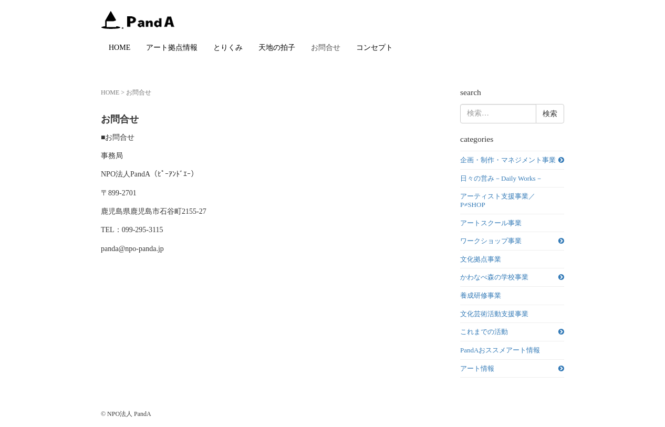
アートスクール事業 (491, 223)
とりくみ (228, 47)
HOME (119, 47)
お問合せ (325, 47)
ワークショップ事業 (491, 241)
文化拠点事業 (480, 259)
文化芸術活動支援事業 (494, 314)
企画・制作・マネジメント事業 (508, 160)
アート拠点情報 (172, 47)
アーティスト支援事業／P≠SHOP (497, 200)
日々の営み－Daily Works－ (501, 178)
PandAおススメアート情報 (500, 350)
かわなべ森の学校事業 (494, 277)
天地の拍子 (276, 47)
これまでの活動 (484, 332)
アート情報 (477, 368)
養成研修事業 (480, 295)
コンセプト (374, 47)
